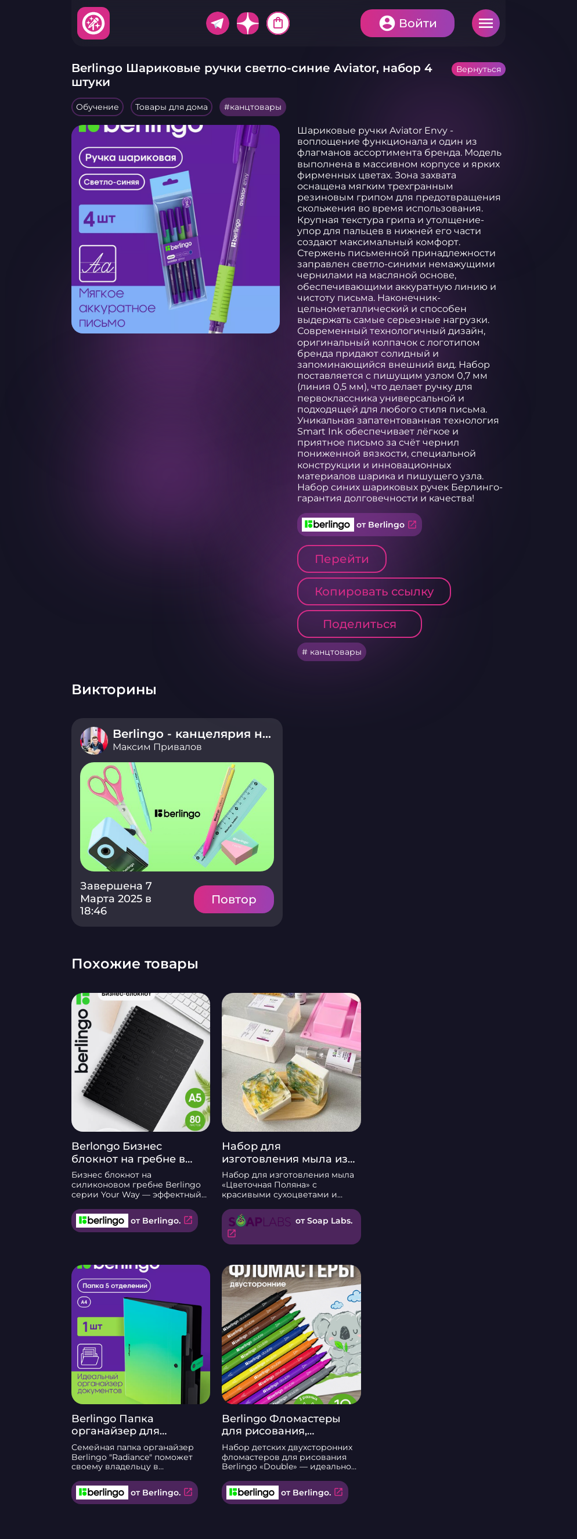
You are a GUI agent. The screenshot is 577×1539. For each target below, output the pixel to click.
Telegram (218, 23)
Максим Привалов (157, 746)
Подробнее (177, 817)
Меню (486, 23)
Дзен (248, 23)
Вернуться (478, 69)
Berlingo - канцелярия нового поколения (241, 734)
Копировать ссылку (374, 591)
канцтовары (256, 107)
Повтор (234, 899)
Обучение (97, 107)
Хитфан (94, 23)
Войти (418, 23)
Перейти (342, 559)
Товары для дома (171, 107)
